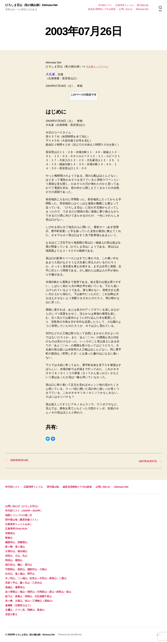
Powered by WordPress (74, 634)
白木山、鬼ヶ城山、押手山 (21, 573)
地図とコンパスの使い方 (20, 514)
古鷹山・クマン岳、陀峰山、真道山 (27, 609)
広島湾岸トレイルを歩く (20, 523)
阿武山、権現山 (14, 560)
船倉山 (9, 537)
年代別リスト (105, 5)
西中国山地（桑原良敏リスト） (24, 519)
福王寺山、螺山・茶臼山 (20, 564)
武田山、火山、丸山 (17, 555)
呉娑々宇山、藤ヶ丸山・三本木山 (25, 582)
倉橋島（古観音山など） (20, 605)
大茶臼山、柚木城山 (17, 551)
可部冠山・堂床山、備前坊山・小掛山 (28, 569)
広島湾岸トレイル (124, 5)
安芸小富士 (12, 614)
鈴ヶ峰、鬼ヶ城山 (16, 546)
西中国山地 (142, 5)
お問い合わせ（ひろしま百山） (24, 505)
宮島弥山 (10, 532)
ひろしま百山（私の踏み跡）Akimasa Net (33, 5)
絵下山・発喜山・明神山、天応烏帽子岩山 (31, 596)
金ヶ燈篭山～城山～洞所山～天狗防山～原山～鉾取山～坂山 (41, 591)
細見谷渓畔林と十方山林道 (101, 9)
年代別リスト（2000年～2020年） (26, 510)
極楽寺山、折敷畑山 (17, 541)
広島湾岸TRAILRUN (17, 528)
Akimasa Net (142, 9)
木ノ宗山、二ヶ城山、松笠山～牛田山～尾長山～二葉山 (39, 578)
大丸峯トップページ (98, 66)
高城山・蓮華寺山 (16, 587)
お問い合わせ (125, 9)
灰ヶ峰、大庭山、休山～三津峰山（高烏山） (32, 600)
